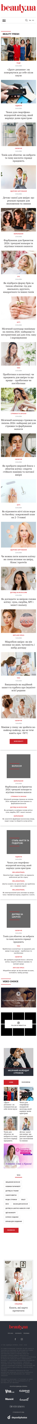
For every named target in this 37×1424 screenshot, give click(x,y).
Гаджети (18, 105)
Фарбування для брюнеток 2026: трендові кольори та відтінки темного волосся (18, 243)
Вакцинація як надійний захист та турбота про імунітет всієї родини (18, 687)
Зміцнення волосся (13, 1182)
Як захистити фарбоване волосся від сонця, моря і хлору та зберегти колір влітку (18, 820)
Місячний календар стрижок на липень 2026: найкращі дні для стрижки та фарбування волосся (18, 424)
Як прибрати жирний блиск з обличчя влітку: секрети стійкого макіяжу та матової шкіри (18, 470)
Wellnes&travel (18, 872)
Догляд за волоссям (18, 592)
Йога (7, 1204)
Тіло (18, 368)
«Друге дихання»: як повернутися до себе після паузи (18, 72)
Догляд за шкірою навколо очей (18, 1208)
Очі (18, 276)
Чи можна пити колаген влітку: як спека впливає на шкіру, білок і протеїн (18, 559)
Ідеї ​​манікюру (11, 1212)
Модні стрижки (11, 1199)
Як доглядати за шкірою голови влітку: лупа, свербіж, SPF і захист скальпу (18, 601)
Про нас (10, 1333)
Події (18, 63)
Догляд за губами (12, 1191)
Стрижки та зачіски (18, 413)
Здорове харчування (18, 191)
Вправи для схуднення (14, 1221)
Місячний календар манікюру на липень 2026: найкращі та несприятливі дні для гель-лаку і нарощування (18, 333)
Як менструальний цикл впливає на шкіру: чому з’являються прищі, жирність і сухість (19, 893)
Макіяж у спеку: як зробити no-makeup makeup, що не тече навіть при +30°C (18, 730)
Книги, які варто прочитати (18, 1309)
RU (33, 20)
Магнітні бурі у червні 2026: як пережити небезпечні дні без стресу (18, 876)
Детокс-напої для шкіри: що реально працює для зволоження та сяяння (18, 200)
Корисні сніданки (12, 1217)
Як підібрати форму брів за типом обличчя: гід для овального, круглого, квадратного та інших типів (18, 287)
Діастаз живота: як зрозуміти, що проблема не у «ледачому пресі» (18, 885)
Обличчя (18, 148)
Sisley (23, 1199)
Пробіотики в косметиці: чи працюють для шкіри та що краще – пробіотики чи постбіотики (18, 379)
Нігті (18, 322)
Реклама (26, 1333)
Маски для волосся (20, 1204)
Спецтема (18, 1304)
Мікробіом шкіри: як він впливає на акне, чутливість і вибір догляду (18, 644)
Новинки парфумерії (13, 1186)
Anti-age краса (18, 635)
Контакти (18, 1333)
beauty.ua (18, 8)
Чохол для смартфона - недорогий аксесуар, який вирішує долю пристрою (18, 115)
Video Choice (10, 982)
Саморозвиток (11, 1195)
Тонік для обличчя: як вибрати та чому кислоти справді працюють (18, 157)
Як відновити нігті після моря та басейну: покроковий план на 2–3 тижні (18, 514)
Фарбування (18, 234)
